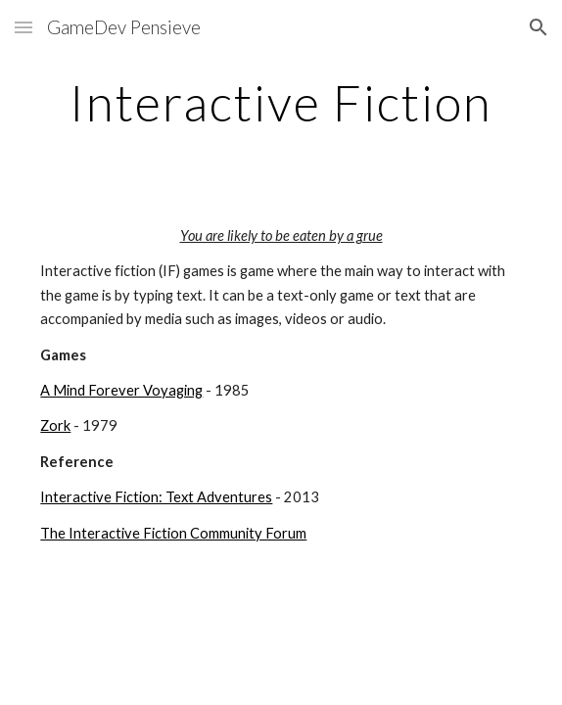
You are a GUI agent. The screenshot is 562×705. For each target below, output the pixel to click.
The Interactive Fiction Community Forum (173, 533)
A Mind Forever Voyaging (121, 390)
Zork (55, 425)
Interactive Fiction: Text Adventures (156, 497)
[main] (280, 103)
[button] (23, 27)
